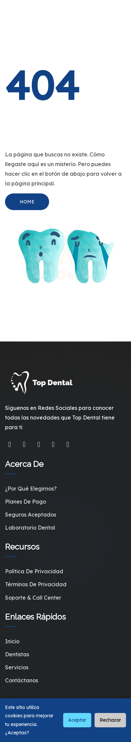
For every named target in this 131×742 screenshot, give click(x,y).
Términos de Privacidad (36, 584)
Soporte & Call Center (33, 597)
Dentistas (17, 654)
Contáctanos (21, 680)
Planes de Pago (25, 501)
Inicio (12, 641)
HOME (27, 202)
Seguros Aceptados (30, 514)
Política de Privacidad (34, 571)
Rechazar (110, 720)
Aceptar (77, 720)
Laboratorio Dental (30, 527)
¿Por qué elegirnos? (31, 488)
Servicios (16, 667)
